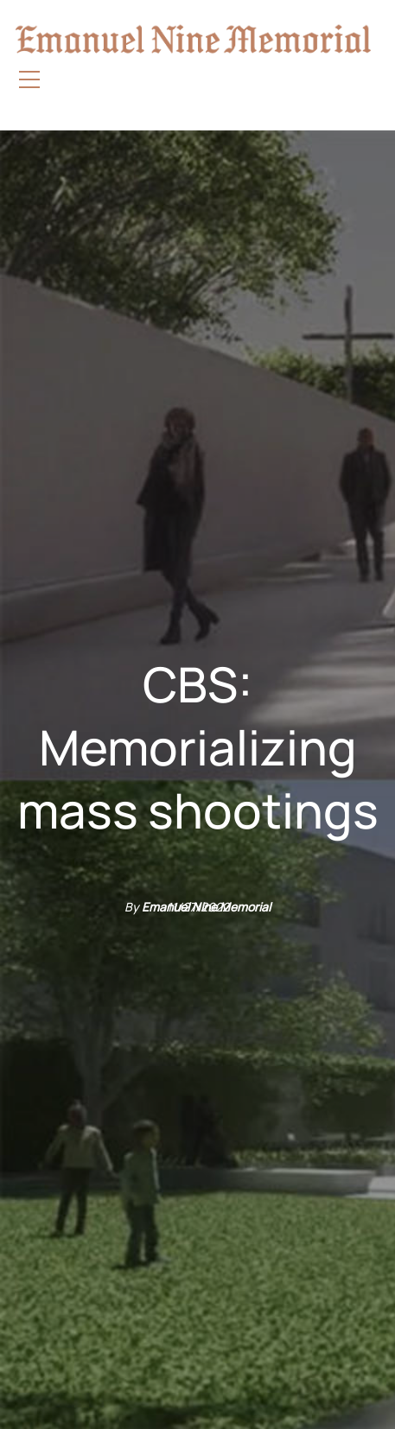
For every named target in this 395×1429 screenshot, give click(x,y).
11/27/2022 (198, 907)
